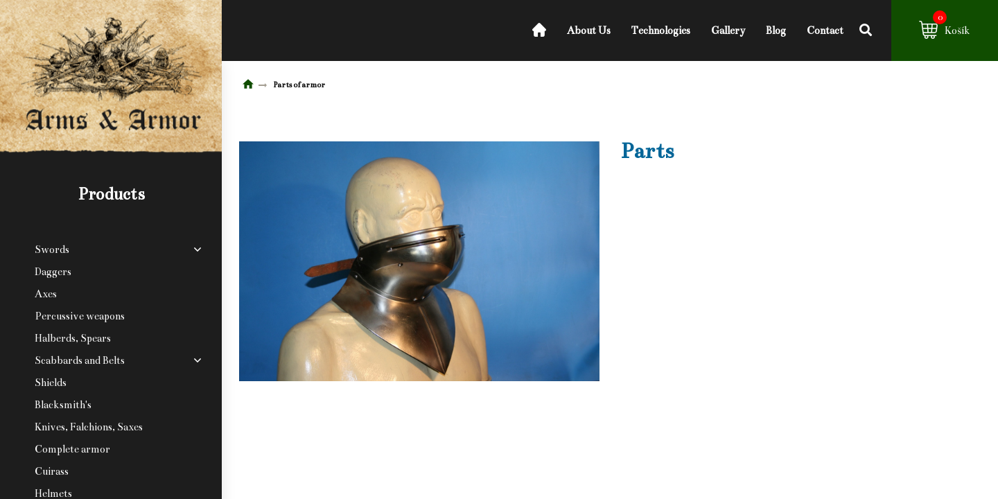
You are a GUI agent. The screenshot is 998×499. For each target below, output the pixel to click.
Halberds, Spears (73, 338)
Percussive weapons (80, 316)
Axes (46, 294)
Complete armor (72, 449)
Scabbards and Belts (80, 360)
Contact (825, 30)
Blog (776, 30)
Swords (52, 249)
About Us (589, 30)
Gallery (728, 30)
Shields (51, 382)
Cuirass (52, 471)
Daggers (53, 271)
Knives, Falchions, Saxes (89, 427)
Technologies (660, 30)
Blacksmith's (63, 405)
